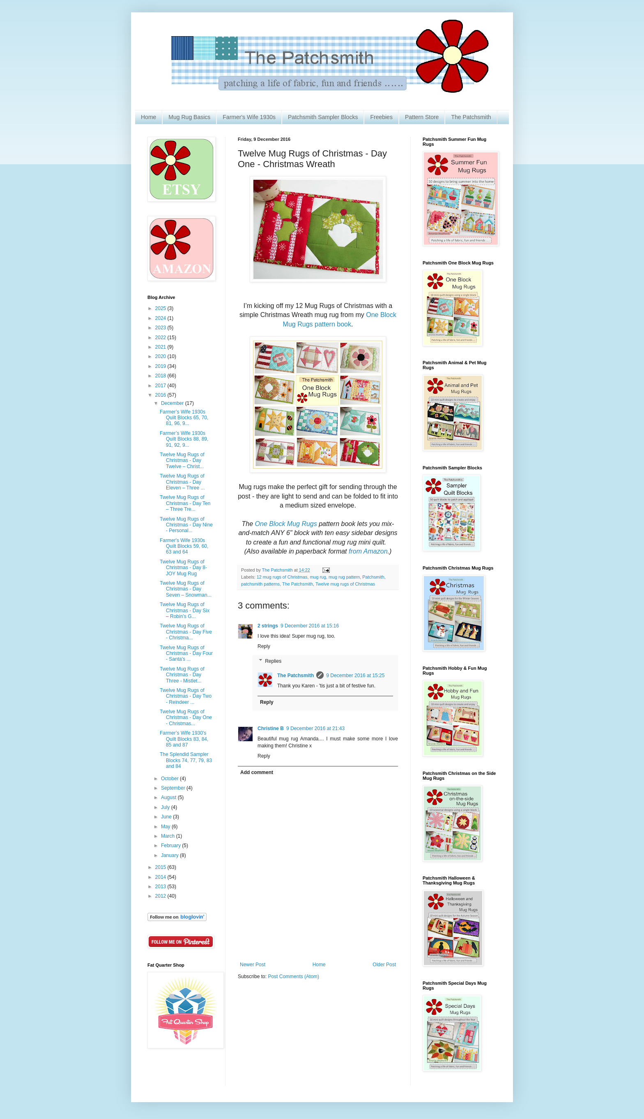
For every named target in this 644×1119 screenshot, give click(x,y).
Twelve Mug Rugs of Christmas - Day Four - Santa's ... (186, 653)
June (167, 817)
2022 (161, 337)
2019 (161, 366)
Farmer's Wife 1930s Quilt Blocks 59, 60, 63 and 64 (184, 546)
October (170, 778)
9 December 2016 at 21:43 (315, 728)
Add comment (256, 772)
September (173, 788)
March (168, 836)
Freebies (381, 117)
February (171, 845)
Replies (273, 661)
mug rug (318, 576)
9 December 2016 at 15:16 (310, 626)
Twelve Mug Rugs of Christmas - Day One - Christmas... (186, 717)
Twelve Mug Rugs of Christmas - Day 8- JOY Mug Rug (183, 568)
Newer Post (252, 964)
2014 (161, 877)
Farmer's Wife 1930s (249, 117)
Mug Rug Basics (189, 117)
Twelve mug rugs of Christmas (345, 583)
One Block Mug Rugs (286, 523)
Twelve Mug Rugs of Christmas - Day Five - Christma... (186, 632)
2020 (161, 356)
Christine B (271, 728)
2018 (161, 376)
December (173, 403)
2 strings (268, 626)
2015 (161, 867)
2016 (161, 395)
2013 (161, 886)
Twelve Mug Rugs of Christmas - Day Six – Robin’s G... (184, 610)
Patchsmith (373, 576)
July (166, 807)
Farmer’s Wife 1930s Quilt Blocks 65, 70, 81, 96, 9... (184, 418)
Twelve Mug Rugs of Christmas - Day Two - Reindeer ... (186, 696)
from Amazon (368, 551)
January (170, 855)
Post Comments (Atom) (293, 976)
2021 (161, 347)
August (169, 797)
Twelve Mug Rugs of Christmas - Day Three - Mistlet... (182, 675)
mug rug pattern (344, 576)
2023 (161, 328)
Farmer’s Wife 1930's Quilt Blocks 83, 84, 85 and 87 (184, 739)
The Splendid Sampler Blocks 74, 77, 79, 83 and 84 (186, 760)
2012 (161, 896)
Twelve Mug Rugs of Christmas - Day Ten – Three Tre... (185, 503)
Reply (264, 646)
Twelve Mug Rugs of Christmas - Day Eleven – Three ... (182, 482)
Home (148, 117)
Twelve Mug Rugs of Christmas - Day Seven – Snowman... (186, 589)
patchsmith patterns (260, 583)
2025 (161, 308)
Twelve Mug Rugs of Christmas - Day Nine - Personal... (186, 525)
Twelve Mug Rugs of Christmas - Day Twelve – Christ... (182, 460)
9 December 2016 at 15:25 (355, 675)
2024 (161, 318)
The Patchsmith (471, 117)
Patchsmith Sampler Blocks (323, 117)
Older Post (384, 964)
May (166, 826)
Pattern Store (422, 117)
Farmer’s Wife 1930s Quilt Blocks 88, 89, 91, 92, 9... (184, 439)
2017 (161, 385)
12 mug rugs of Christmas (282, 576)
